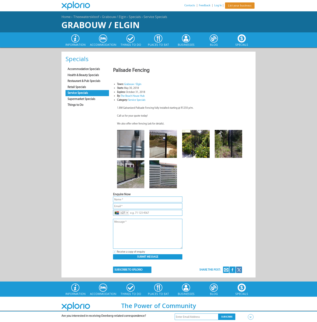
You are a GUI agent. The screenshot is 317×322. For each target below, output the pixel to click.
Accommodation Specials (84, 69)
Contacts (189, 5)
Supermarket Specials (81, 99)
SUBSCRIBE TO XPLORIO (128, 269)
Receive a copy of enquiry (131, 251)
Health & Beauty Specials (83, 75)
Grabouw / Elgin (114, 17)
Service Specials (155, 17)
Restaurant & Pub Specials (84, 81)
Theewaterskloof (86, 17)
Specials (135, 17)
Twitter (239, 270)
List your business (239, 5)
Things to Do (75, 105)
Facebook (232, 270)
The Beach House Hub (133, 95)
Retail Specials (77, 87)
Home (66, 17)
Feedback (204, 5)
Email (226, 270)
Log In (218, 5)
